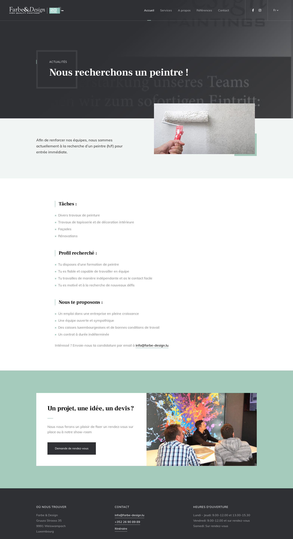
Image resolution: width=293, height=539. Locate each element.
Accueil (149, 10)
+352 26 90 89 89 (127, 522)
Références (204, 10)
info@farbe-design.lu (152, 345)
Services (166, 10)
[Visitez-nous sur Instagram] (260, 10)
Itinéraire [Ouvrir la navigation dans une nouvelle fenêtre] (121, 528)
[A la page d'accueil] (36, 10)
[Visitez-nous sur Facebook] (253, 10)
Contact (223, 10)
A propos (184, 10)
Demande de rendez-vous (71, 448)
